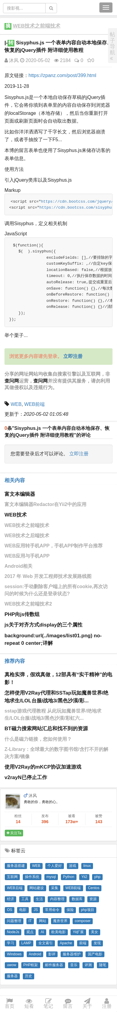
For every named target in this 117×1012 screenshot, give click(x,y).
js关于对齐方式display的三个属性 (43, 625)
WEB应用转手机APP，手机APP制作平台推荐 (53, 545)
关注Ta (14, 833)
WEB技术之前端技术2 (28, 603)
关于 (87, 1004)
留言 (68, 1004)
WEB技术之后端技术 (26, 535)
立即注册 (78, 453)
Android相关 (18, 566)
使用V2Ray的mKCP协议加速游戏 (42, 767)
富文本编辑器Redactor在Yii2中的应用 (45, 504)
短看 (29, 1004)
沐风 (11, 60)
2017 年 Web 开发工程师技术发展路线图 (48, 576)
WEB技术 (15, 515)
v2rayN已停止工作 (25, 777)
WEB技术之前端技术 (37, 26)
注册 (107, 1004)
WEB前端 (34, 404)
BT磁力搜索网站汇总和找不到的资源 (46, 728)
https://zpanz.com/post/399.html (62, 75)
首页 (9, 1004)
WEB (15, 404)
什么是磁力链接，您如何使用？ (38, 739)
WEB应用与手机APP (27, 555)
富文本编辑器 (19, 494)
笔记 (48, 1004)
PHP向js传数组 (22, 614)
